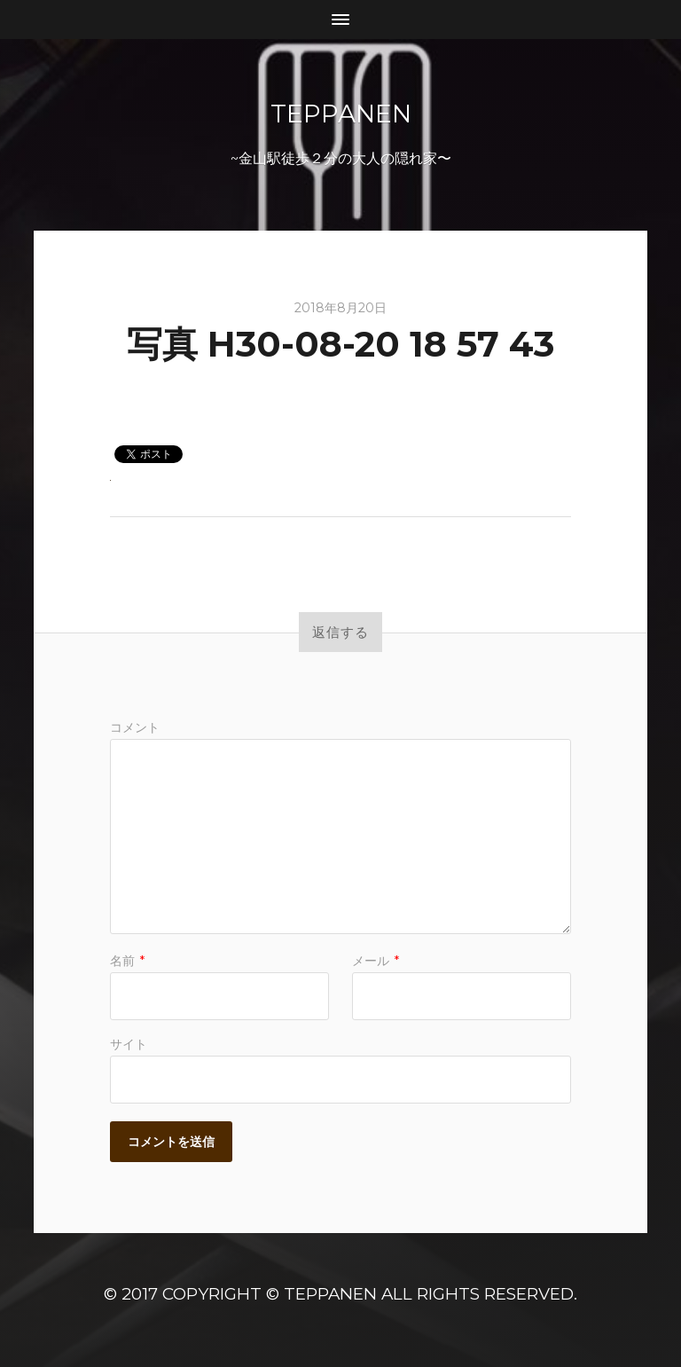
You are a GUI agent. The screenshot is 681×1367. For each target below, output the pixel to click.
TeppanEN (340, 113)
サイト (128, 1043)
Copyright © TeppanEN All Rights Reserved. (369, 1294)
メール (375, 961)
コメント (135, 727)
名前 (127, 961)
